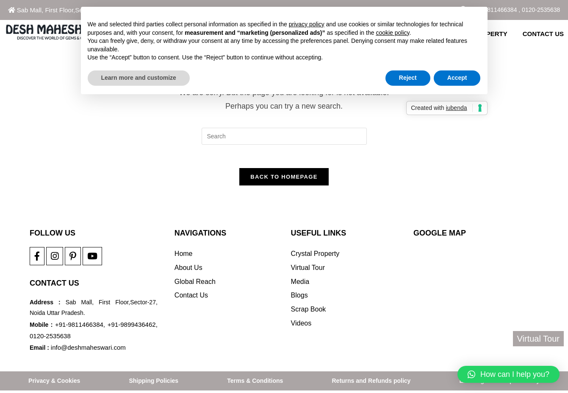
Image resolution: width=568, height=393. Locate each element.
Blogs (299, 297)
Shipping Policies (153, 383)
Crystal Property (315, 256)
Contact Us (191, 297)
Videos (301, 325)
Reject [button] (408, 77)
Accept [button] (457, 77)
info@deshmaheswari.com (88, 349)
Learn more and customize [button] (138, 77)
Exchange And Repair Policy (500, 383)
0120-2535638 (541, 9)
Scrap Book (308, 311)
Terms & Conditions (255, 383)
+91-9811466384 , (496, 9)
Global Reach (195, 283)
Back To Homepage (283, 179)
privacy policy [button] (306, 24)
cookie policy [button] (392, 32)
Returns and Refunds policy (371, 383)
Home (184, 256)
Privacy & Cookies (54, 383)
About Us (188, 269)
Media (300, 283)
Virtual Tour (308, 269)
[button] (508, 374)
